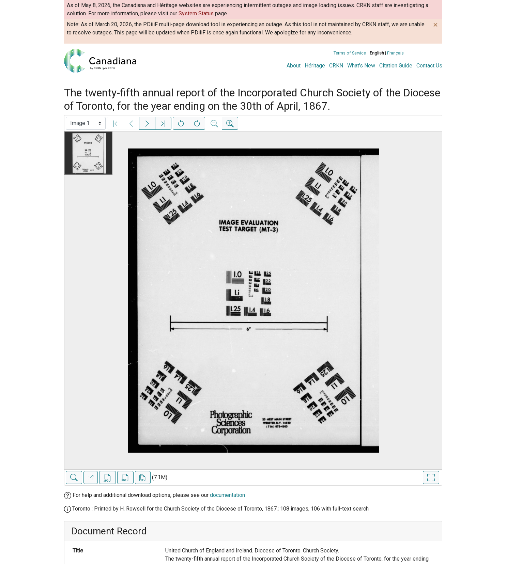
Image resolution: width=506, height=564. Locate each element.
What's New (361, 65)
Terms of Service (350, 53)
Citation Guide (395, 65)
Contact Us (429, 65)
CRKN (336, 65)
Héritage (315, 65)
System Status (196, 13)
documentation (227, 495)
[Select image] (86, 123)
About (294, 65)
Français (395, 53)
